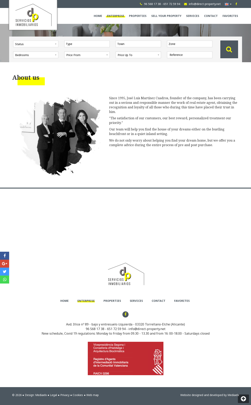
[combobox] (87, 43)
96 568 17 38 (95, 329)
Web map (92, 395)
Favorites (230, 16)
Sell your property (166, 16)
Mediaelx (41, 395)
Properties (137, 16)
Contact (211, 16)
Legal (53, 395)
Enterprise (115, 16)
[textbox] (87, 44)
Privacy (64, 395)
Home (98, 16)
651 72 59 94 (116, 329)
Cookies (78, 395)
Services (192, 16)
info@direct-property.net (146, 329)
